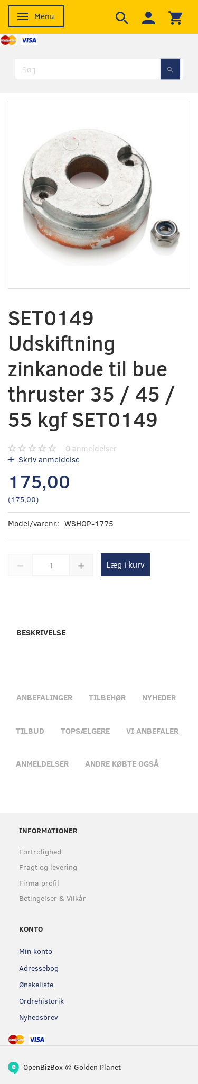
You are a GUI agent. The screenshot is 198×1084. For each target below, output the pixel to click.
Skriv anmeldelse (48, 459)
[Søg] (170, 69)
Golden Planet (97, 1067)
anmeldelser (91, 448)
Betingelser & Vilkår (52, 898)
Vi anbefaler (152, 730)
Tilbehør (107, 697)
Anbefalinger (44, 697)
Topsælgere (85, 730)
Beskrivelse (40, 632)
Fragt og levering (48, 867)
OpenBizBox (43, 1067)
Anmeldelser (42, 763)
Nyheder (159, 697)
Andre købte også (122, 763)
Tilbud (30, 730)
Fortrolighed (40, 851)
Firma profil (39, 883)
